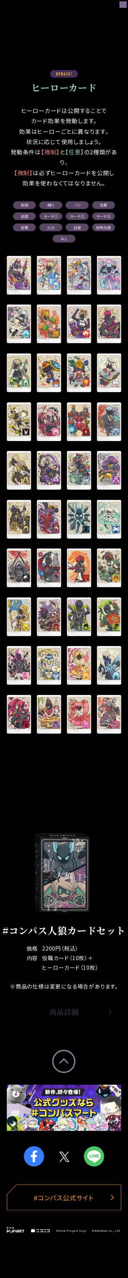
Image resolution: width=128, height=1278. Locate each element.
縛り (50, 205)
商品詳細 (64, 1013)
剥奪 (24, 227)
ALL (64, 238)
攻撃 (103, 205)
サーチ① (51, 216)
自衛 (77, 227)
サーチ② (77, 216)
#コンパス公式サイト (64, 1197)
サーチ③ (103, 216)
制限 (24, 205)
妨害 (24, 216)
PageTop (63, 1061)
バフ (77, 205)
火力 (51, 227)
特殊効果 (103, 227)
